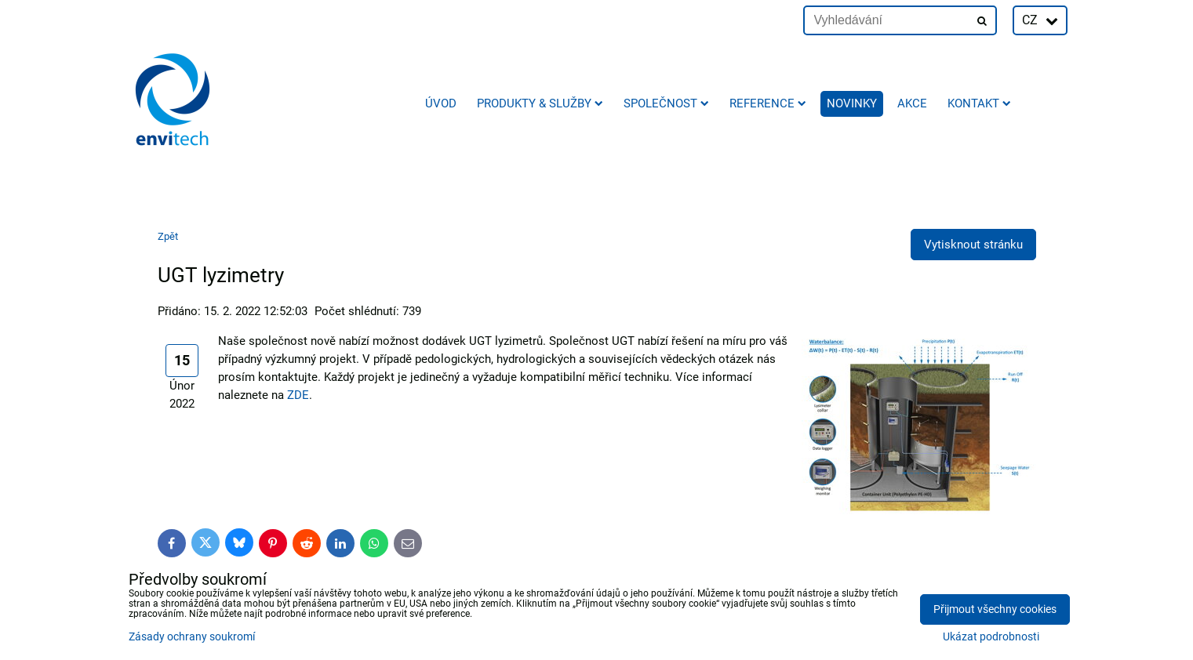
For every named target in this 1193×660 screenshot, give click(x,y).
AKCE (912, 103)
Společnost (666, 103)
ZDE (298, 395)
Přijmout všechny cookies (995, 609)
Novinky (852, 103)
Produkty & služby (540, 103)
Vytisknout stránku (973, 245)
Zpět (168, 236)
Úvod (440, 103)
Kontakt (979, 103)
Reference (767, 103)
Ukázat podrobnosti (991, 637)
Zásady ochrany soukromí (192, 637)
